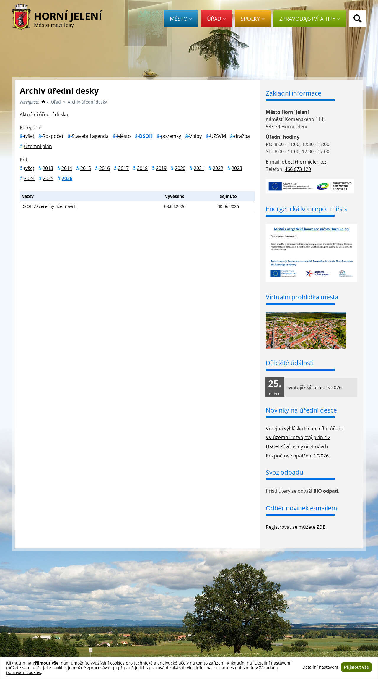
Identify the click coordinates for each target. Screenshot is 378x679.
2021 (199, 168)
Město (181, 18)
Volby (195, 136)
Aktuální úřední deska (44, 114)
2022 (218, 168)
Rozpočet (53, 136)
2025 (48, 178)
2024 (29, 178)
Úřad (216, 18)
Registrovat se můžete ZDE (295, 527)
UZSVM (218, 136)
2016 (104, 168)
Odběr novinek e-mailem (301, 508)
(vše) (29, 136)
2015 (85, 168)
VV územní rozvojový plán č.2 (298, 437)
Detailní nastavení (320, 667)
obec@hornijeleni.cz (304, 162)
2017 (123, 168)
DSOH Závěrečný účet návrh (48, 206)
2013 (48, 168)
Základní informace (293, 93)
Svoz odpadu (284, 472)
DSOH (146, 136)
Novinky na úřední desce (301, 410)
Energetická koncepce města (307, 209)
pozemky (171, 136)
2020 (180, 168)
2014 (66, 168)
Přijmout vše (356, 667)
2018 (142, 168)
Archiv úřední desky (87, 102)
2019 (161, 168)
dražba (242, 136)
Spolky (253, 18)
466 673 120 (298, 169)
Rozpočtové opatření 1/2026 (297, 455)
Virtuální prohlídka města (302, 297)
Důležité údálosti (290, 363)
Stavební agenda (90, 136)
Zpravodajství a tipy (309, 18)
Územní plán (38, 146)
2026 (67, 178)
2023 (237, 168)
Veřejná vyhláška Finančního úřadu (304, 428)
